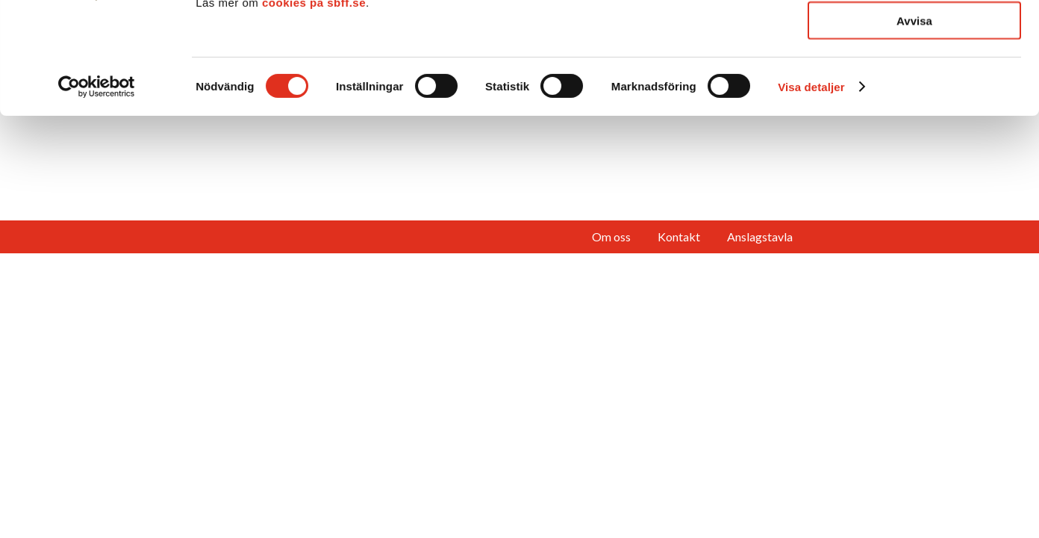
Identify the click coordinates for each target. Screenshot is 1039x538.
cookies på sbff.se (314, 107)
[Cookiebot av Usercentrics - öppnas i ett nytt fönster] (96, 191)
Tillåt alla (914, 37)
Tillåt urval (915, 81)
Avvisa (914, 125)
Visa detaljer (811, 191)
